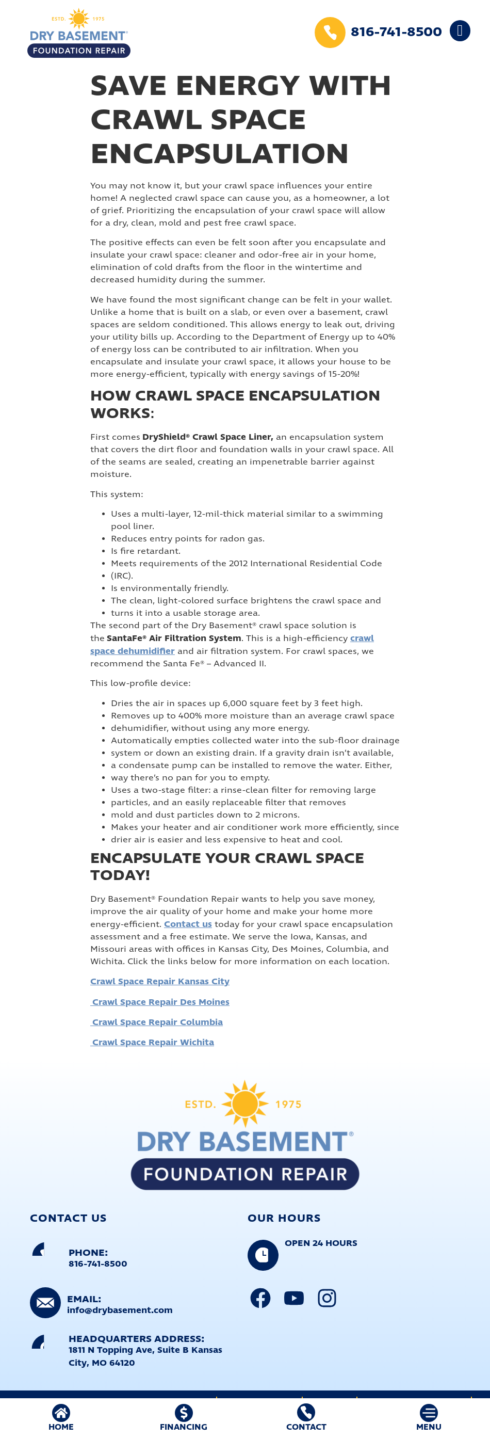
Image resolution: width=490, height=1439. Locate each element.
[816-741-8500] (330, 32)
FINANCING (183, 1427)
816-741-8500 (396, 32)
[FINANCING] (184, 1413)
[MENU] (429, 1413)
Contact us (188, 924)
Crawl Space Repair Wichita (152, 1042)
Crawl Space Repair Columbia (156, 1022)
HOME (61, 1427)
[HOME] (61, 1413)
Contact (306, 1427)
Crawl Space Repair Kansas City (160, 981)
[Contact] (306, 1412)
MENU (429, 1427)
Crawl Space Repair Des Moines (160, 1002)
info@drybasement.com (120, 1310)
